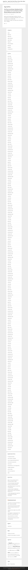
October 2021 (10, 153)
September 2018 (10, 214)
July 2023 (9, 115)
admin (13, 14)
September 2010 (10, 381)
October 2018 (10, 212)
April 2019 (9, 201)
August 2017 (10, 237)
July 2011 (9, 363)
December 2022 (10, 128)
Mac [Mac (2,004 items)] (10, 550)
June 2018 (9, 219)
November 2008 (10, 420)
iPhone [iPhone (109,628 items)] (18, 546)
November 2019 (10, 189)
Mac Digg (9, 45)
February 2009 (10, 415)
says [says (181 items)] (18, 554)
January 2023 (10, 126)
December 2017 (10, 230)
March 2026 (9, 58)
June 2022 (9, 138)
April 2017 (9, 244)
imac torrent (10, 463)
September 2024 (10, 90)
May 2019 (9, 199)
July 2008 (9, 427)
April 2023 (9, 120)
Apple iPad (9, 36)
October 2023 (10, 110)
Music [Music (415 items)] (8, 554)
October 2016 (10, 255)
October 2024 (10, 88)
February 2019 (10, 205)
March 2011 (9, 370)
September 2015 (10, 278)
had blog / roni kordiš (11, 533)
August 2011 (10, 361)
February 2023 (10, 124)
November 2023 (10, 108)
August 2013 (10, 318)
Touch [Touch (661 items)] (17, 555)
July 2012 (9, 341)
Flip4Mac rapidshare (11, 467)
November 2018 (10, 210)
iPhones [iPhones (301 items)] (12, 548)
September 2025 (10, 68)
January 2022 (10, 147)
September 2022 (10, 133)
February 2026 (10, 59)
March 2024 (10, 101)
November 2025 (10, 65)
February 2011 (10, 372)
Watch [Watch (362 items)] (8, 556)
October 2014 (10, 293)
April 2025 (9, 77)
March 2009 (9, 413)
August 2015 (10, 280)
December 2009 (10, 397)
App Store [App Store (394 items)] (16, 543)
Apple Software (10, 38)
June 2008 (9, 429)
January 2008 (10, 438)
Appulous (9, 41)
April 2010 (9, 390)
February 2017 (10, 248)
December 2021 (10, 149)
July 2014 (9, 298)
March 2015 (9, 289)
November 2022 (10, 129)
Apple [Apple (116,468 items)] (10, 543)
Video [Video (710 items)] (19, 555)
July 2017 (9, 239)
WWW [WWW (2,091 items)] (15, 556)
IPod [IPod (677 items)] (14, 548)
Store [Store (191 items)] (11, 555)
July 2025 (9, 72)
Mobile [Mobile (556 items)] (16, 552)
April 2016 (9, 266)
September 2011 (10, 359)
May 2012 (9, 345)
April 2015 (9, 287)
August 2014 (10, 296)
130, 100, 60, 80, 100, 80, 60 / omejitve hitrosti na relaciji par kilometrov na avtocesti (14, 507)
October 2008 (10, 422)
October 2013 (10, 314)
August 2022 (10, 135)
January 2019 (10, 207)
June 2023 (9, 117)
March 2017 (9, 246)
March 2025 (9, 79)
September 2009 (10, 402)
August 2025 (10, 70)
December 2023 (10, 106)
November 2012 (10, 334)
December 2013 (10, 311)
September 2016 (10, 257)
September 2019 (10, 192)
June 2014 (9, 300)
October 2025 (10, 67)
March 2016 (9, 268)
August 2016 (10, 259)
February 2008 (10, 436)
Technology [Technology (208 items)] (13, 555)
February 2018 (10, 226)
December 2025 (10, 63)
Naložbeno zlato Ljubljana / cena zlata (14, 535)
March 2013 (9, 327)
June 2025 (9, 74)
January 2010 (10, 395)
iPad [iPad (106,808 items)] (14, 546)
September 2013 (10, 316)
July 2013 (9, 320)
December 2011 (10, 354)
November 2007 (10, 442)
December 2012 (10, 332)
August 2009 (10, 404)
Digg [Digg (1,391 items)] (15, 544)
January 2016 (10, 271)
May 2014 (9, 302)
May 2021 (9, 162)
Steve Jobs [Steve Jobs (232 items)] (9, 555)
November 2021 (10, 151)
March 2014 (9, 305)
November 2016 (10, 253)
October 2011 (10, 357)
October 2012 (10, 336)
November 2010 (10, 377)
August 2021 (10, 156)
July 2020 (9, 180)
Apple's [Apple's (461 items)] (13, 543)
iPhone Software (10, 43)
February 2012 (10, 350)
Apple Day (9, 34)
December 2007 (10, 440)
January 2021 (10, 169)
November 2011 (10, 356)
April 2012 (9, 347)
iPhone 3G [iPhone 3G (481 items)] (9, 548)
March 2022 (9, 144)
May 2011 (9, 366)
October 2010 (10, 379)
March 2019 (9, 203)
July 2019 (9, 196)
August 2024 (10, 92)
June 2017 (9, 241)
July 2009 (9, 406)
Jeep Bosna (9, 526)
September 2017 (10, 235)
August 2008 (10, 426)
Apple (6, 23)
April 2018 (9, 223)
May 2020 (9, 183)
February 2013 (10, 329)
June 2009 (9, 408)
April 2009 (9, 411)
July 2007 (9, 449)
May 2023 (9, 119)
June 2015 (9, 284)
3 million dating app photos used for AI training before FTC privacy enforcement (14, 494)
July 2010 (9, 384)
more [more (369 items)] (18, 552)
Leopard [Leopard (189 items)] (9, 550)
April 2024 (9, 99)
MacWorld (9, 47)
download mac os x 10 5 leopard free (13, 465)
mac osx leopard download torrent (13, 460)
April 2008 (9, 433)
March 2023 (10, 122)
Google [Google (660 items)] (9, 546)
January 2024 (10, 104)
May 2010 (9, 388)
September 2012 (10, 338)
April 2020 (9, 185)
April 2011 (9, 368)
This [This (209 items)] (15, 555)
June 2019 (9, 198)
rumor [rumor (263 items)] (17, 554)
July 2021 (9, 158)
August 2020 (10, 178)
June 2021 (9, 160)
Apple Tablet (10, 40)
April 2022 (9, 142)
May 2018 (9, 221)
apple (8, 472)
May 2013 (9, 323)
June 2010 (9, 386)
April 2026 (9, 56)
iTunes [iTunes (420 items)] (19, 548)
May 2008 (9, 431)
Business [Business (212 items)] (19, 543)
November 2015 (10, 275)
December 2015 (10, 273)
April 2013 (9, 325)
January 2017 (10, 250)
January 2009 (10, 417)
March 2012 (9, 348)
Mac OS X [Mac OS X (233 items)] (11, 552)
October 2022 (10, 131)
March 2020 (9, 187)
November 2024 (10, 86)
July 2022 (9, 137)
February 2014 (10, 307)
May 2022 (9, 140)
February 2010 (10, 393)
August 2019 (10, 194)
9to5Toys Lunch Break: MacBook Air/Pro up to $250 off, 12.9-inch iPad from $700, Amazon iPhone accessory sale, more (13, 11)
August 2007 (10, 447)
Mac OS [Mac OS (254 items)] (16, 550)
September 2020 (10, 176)
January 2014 (10, 309)
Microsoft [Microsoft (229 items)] (13, 552)
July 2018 (9, 217)
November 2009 (10, 399)
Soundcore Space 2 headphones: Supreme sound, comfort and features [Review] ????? (14, 490)
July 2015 (9, 282)
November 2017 (10, 232)
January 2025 (10, 83)
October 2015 (10, 277)
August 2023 (10, 113)
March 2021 (9, 165)
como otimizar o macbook (12, 458)
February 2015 (10, 291)
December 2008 (10, 418)
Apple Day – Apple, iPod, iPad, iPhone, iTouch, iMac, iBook (14, 1)
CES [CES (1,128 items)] (8, 544)
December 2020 (10, 171)
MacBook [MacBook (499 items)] (13, 550)
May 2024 (9, 97)
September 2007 (10, 445)
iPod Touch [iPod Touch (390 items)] (16, 548)
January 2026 (10, 61)
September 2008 (10, 424)
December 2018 (10, 208)
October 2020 (10, 174)
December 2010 (10, 375)
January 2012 (10, 352)
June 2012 (9, 343)
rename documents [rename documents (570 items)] (13, 554)
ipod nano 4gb (10, 469)
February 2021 (10, 167)
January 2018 (10, 228)
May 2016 (9, 264)
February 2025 (10, 81)
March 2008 (9, 435)
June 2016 (9, 262)
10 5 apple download (11, 456)
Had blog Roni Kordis (12, 500)
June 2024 (9, 95)
